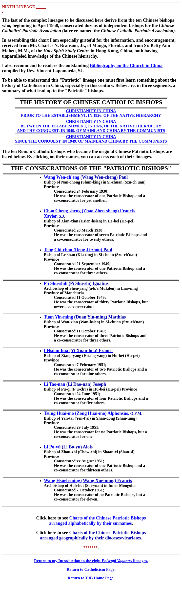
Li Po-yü (52, 446)
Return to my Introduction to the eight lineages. (91, 561)
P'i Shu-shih (56, 283)
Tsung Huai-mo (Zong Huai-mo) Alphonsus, (87, 413)
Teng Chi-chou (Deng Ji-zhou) (73, 249)
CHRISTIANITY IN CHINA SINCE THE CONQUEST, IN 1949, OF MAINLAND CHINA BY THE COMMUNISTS (91, 138)
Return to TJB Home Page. (91, 578)
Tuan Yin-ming (58, 317)
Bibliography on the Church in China (126, 65)
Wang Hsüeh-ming (62, 480)
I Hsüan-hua (56, 350)
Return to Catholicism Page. (91, 569)
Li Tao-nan (54, 384)
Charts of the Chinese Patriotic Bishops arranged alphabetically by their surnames (97, 520)
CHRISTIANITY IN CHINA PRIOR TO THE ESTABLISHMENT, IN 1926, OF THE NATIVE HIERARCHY (91, 113)
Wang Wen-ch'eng (61, 177)
